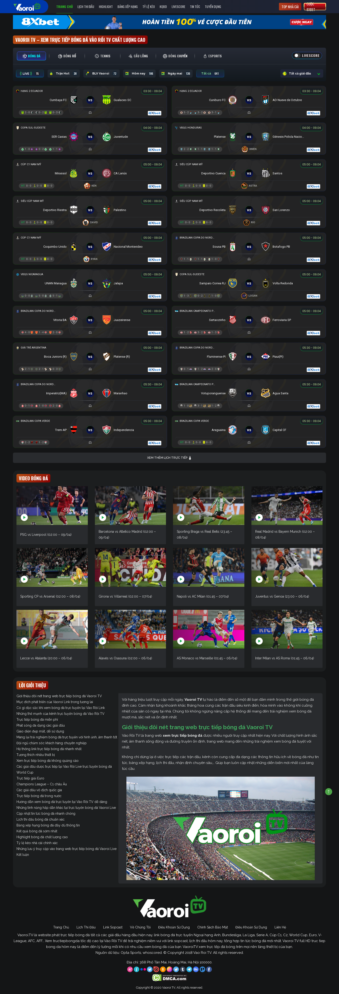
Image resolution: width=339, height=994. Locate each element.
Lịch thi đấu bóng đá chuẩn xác (40, 819)
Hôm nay (139, 73)
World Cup (24, 772)
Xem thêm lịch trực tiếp (169, 458)
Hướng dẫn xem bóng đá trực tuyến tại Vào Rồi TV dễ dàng (61, 802)
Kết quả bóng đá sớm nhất (36, 831)
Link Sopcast (112, 927)
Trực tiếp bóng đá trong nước (38, 796)
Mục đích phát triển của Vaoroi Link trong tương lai (54, 702)
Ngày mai (175, 73)
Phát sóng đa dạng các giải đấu (40, 725)
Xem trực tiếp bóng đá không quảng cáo (47, 761)
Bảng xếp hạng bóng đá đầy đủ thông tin (48, 825)
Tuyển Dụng (213, 6)
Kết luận (22, 855)
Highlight (106, 6)
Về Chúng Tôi (140, 927)
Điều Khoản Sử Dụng (174, 927)
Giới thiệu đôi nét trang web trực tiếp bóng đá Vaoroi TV (59, 696)
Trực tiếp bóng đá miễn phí (37, 719)
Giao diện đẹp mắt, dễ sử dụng (40, 731)
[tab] (31, 56)
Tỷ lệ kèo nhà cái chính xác (37, 843)
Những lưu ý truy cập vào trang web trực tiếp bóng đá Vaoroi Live (66, 849)
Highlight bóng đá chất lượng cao (42, 837)
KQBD (163, 6)
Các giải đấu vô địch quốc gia (39, 790)
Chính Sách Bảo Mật (212, 927)
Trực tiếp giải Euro (30, 778)
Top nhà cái (290, 6)
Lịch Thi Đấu (85, 6)
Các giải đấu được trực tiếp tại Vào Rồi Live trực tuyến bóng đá (64, 766)
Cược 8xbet (311, 6)
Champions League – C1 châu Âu (41, 784)
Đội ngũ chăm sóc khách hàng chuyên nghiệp (51, 743)
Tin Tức (195, 6)
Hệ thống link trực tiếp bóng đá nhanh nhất (48, 749)
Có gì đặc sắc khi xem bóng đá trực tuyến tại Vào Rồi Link (60, 708)
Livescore (178, 6)
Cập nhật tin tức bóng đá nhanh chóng (45, 813)
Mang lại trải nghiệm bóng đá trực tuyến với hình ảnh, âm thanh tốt (66, 737)
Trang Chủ (64, 6)
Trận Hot (64, 73)
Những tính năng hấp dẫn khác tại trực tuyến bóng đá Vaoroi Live (66, 808)
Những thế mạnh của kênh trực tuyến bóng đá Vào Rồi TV (60, 714)
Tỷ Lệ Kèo (148, 6)
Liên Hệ (280, 927)
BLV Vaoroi (101, 73)
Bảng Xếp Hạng (127, 6)
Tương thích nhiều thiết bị (35, 755)
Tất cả (210, 73)
